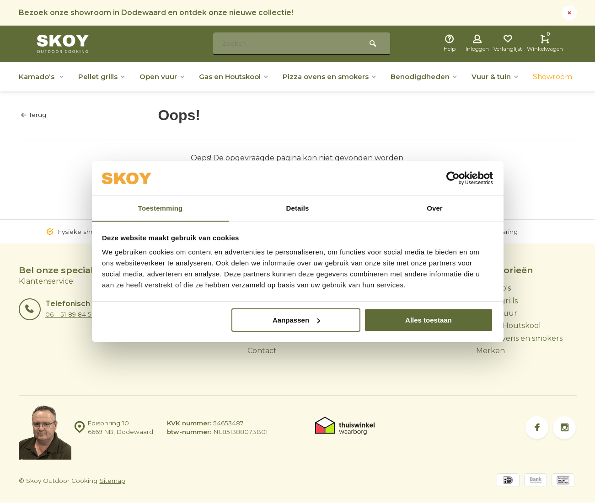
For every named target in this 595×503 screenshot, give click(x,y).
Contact (262, 350)
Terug (33, 114)
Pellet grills (105, 76)
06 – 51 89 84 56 (70, 314)
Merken (490, 350)
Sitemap (112, 481)
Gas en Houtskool (244, 76)
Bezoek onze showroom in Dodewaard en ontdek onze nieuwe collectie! (157, 12)
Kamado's (43, 76)
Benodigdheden (444, 76)
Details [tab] (297, 208)
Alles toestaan (428, 320)
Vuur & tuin (517, 76)
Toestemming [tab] (160, 208)
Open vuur (169, 76)
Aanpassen (296, 320)
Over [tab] (435, 208)
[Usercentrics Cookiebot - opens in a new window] (453, 178)
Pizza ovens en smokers (345, 76)
